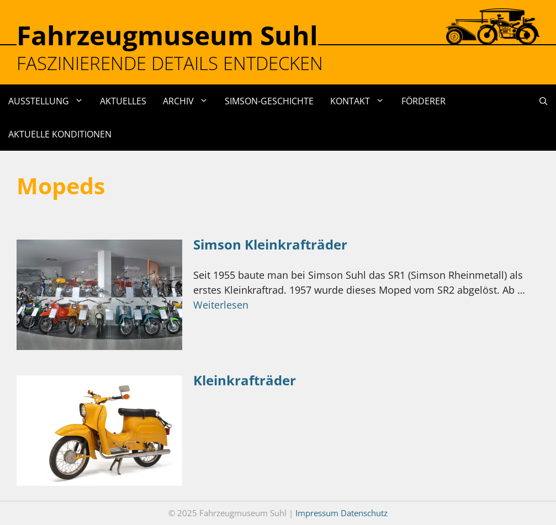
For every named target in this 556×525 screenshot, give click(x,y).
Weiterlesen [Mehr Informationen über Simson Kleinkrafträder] (220, 304)
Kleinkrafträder (244, 380)
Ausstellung (50, 101)
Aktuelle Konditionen (60, 134)
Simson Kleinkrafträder (270, 244)
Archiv (189, 101)
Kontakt (361, 101)
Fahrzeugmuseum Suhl (167, 35)
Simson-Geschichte (269, 101)
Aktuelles (123, 101)
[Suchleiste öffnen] (543, 101)
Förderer (423, 101)
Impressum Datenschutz (341, 512)
